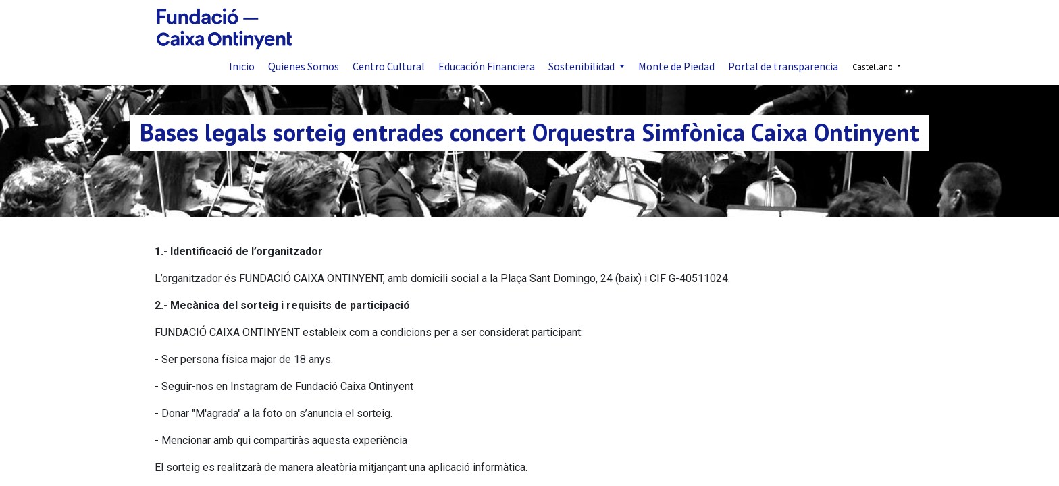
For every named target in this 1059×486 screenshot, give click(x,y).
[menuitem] (242, 66)
